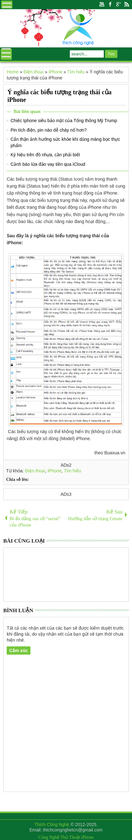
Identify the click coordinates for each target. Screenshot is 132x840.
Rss (126, 4)
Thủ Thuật (70, 837)
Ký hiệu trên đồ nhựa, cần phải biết (45, 154)
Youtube (102, 4)
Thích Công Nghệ (52, 824)
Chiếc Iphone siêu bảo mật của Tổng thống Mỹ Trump (63, 120)
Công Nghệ (48, 837)
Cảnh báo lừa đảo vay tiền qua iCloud (47, 164)
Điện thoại (35, 470)
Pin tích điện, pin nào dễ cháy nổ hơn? (48, 130)
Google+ (118, 4)
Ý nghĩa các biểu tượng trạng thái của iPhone (59, 96)
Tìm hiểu (72, 470)
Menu (6, 5)
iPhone (55, 470)
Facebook (110, 4)
